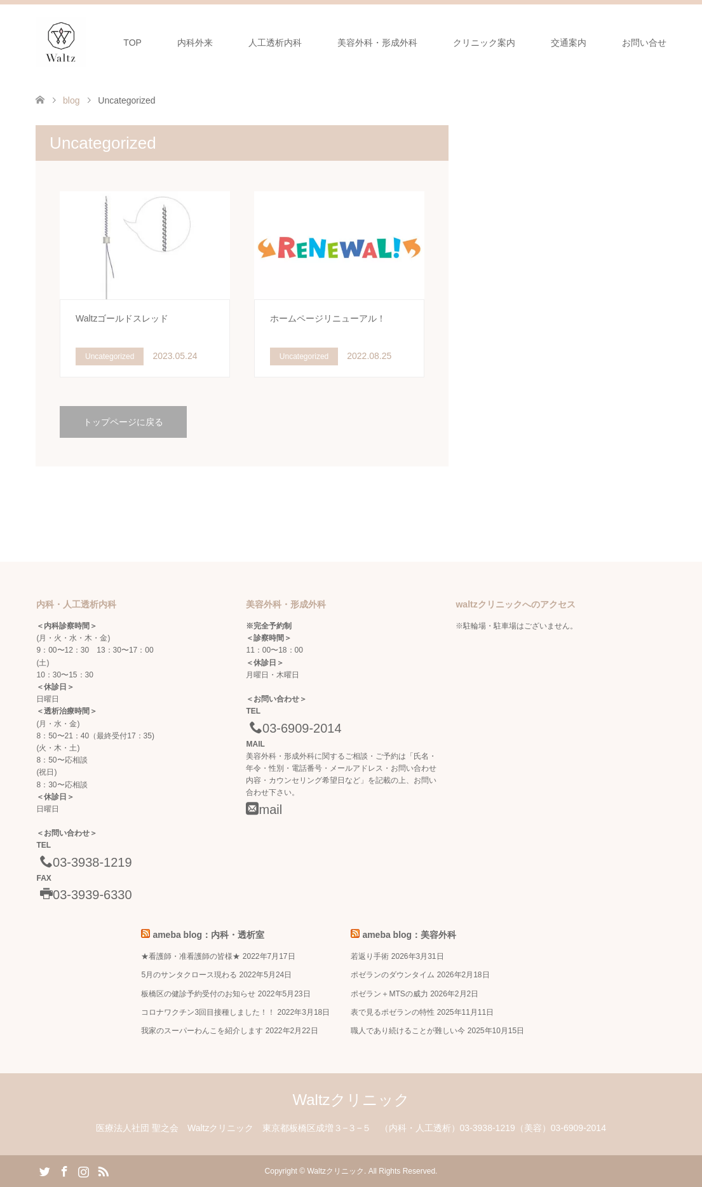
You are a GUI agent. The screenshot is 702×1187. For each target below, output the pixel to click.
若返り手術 (370, 956)
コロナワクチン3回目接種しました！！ (208, 1012)
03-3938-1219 (84, 862)
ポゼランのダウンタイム (393, 974)
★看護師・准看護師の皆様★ (190, 956)
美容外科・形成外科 (377, 42)
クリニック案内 (484, 42)
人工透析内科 (275, 42)
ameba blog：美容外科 (409, 935)
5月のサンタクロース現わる (189, 974)
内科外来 (195, 42)
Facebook (64, 1170)
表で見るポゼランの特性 (393, 1012)
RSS (103, 1170)
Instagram (83, 1170)
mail (264, 810)
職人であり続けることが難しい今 (408, 1030)
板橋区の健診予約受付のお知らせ (198, 993)
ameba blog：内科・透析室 (208, 935)
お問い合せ (644, 42)
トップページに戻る (123, 422)
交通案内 (568, 42)
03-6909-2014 (293, 728)
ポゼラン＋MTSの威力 (389, 993)
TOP (132, 42)
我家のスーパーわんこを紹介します (202, 1030)
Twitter (44, 1170)
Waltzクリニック (350, 1099)
